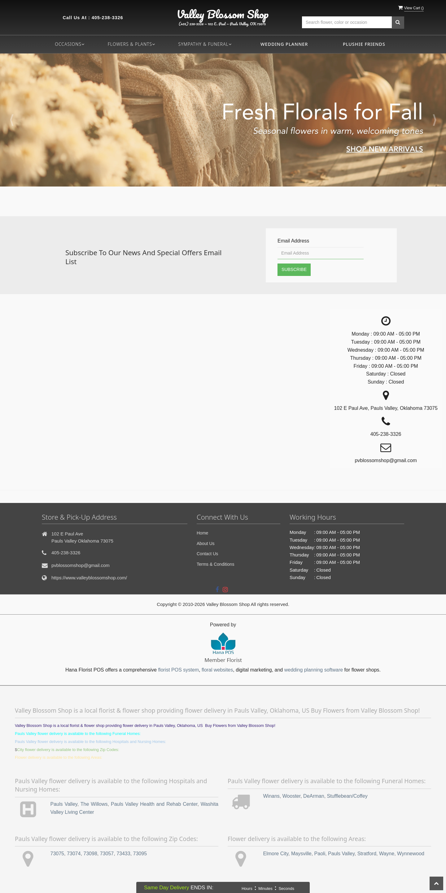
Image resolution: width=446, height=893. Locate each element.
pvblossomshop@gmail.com (80, 565)
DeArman (313, 796)
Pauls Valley (63, 804)
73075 (57, 853)
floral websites (217, 669)
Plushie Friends (364, 44)
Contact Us (207, 553)
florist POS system (178, 669)
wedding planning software (313, 669)
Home (202, 532)
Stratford (366, 853)
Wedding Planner (284, 44)
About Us (206, 543)
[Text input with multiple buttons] (347, 22)
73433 (123, 853)
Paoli (320, 853)
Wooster (291, 796)
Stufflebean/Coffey (347, 796)
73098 (90, 853)
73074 (74, 853)
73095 (140, 853)
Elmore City (276, 853)
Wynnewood (410, 853)
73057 (107, 853)
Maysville (301, 853)
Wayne (386, 853)
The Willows (94, 804)
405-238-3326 (107, 17)
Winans (271, 796)
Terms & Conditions (215, 564)
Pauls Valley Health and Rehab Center (154, 804)
